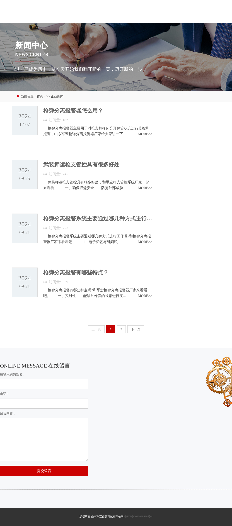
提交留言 (44, 471)
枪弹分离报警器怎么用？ (73, 111)
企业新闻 (57, 96)
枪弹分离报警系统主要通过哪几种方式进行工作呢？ (105, 219)
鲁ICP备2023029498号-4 (138, 516)
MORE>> (145, 134)
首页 (40, 96)
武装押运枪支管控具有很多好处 (81, 165)
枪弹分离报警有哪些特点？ (76, 272)
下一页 (135, 329)
